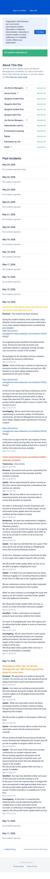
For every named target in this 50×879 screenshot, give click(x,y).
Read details (19, 464)
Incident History (9, 849)
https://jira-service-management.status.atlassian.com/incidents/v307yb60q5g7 (25, 333)
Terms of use (32, 866)
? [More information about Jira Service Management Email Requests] (26, 120)
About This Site (13, 65)
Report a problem (19, 11)
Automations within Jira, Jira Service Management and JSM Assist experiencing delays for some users (23, 669)
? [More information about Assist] (11, 147)
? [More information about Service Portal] (17, 93)
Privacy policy (18, 866)
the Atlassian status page (16, 77)
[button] (33, 10)
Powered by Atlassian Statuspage (35, 849)
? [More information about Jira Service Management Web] (26, 88)
